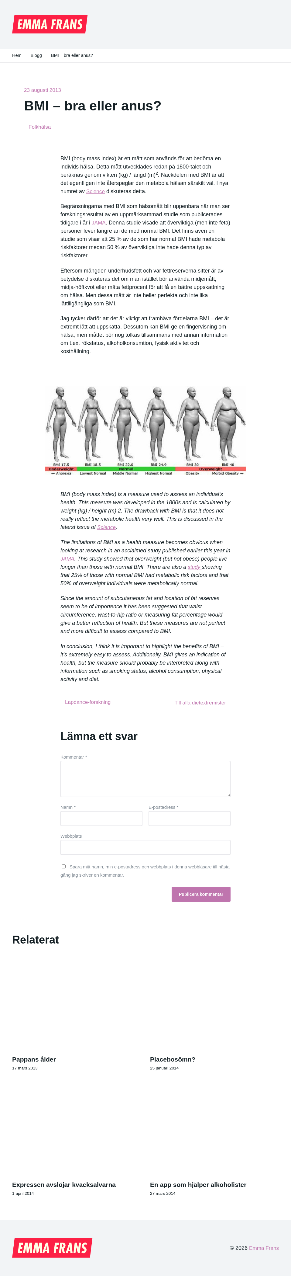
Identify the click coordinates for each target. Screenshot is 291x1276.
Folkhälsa (40, 127)
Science (96, 191)
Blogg (37, 55)
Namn (68, 806)
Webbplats (71, 835)
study (195, 567)
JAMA (99, 223)
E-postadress (163, 806)
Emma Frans (263, 1248)
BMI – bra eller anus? (73, 55)
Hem (17, 55)
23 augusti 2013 (43, 90)
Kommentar (73, 756)
